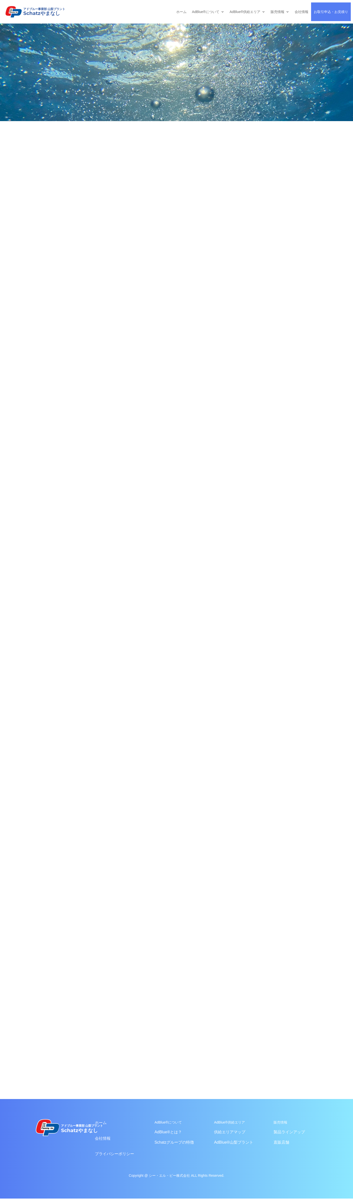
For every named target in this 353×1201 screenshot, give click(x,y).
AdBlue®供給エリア (245, 12)
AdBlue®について (205, 12)
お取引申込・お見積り (331, 12)
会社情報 (301, 12)
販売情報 (277, 12)
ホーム (181, 12)
